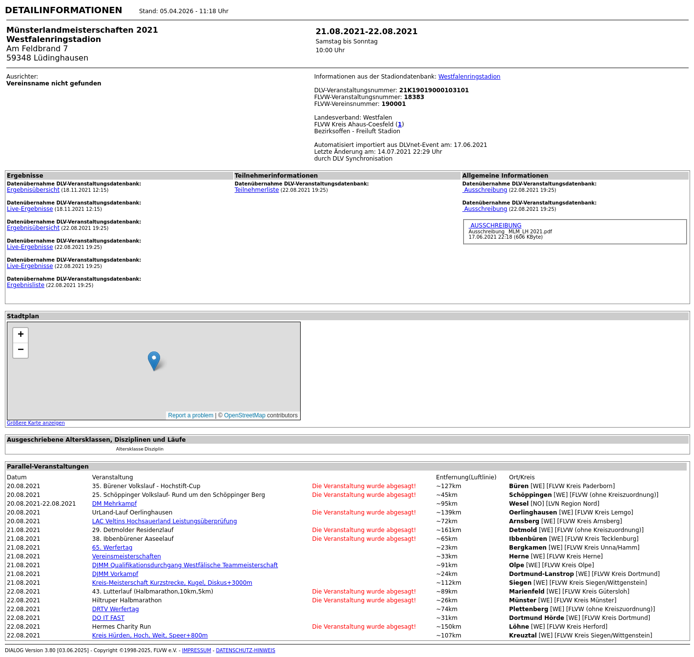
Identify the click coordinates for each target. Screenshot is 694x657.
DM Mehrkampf (114, 503)
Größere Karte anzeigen (36, 423)
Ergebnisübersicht (33, 189)
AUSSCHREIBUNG (495, 225)
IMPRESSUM (196, 650)
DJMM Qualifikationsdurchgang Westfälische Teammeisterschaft (185, 565)
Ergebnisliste (25, 285)
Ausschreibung (484, 189)
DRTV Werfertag (115, 609)
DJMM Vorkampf (115, 574)
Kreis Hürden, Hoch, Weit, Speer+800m (150, 635)
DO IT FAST (108, 618)
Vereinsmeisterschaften (126, 556)
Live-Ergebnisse (30, 208)
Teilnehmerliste (257, 189)
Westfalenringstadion (469, 76)
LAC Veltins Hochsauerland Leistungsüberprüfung (164, 521)
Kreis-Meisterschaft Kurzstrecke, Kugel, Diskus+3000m (172, 582)
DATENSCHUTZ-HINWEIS (246, 650)
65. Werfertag (112, 547)
